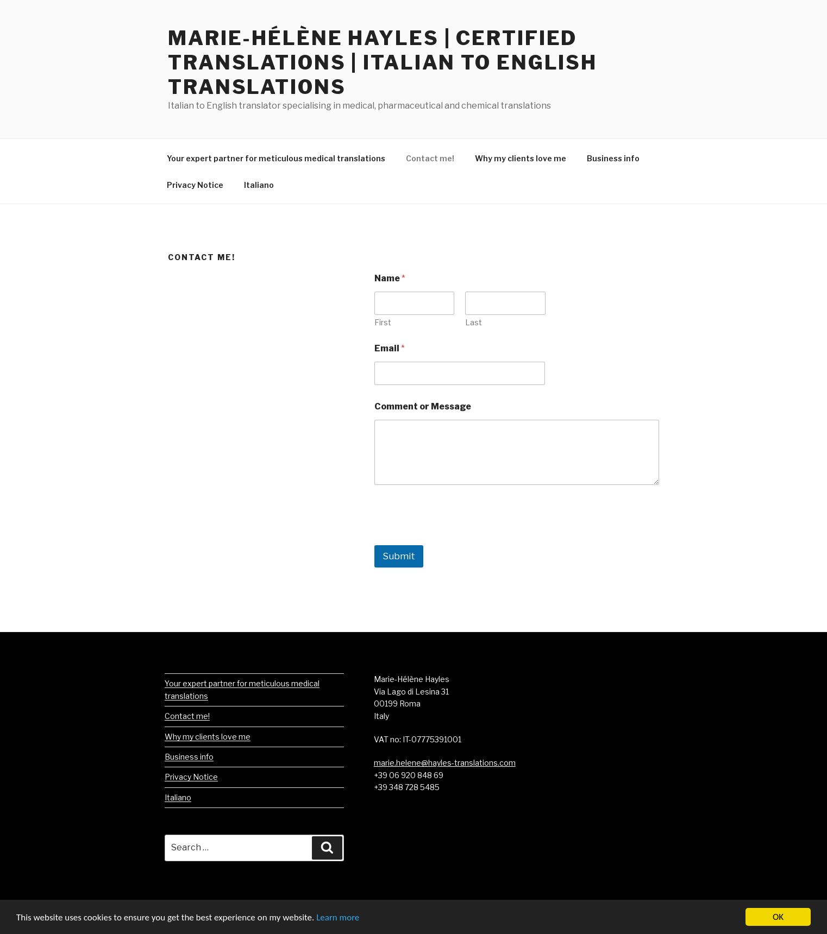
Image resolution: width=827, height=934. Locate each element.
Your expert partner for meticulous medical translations (276, 158)
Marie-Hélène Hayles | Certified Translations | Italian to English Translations (382, 62)
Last (473, 322)
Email (389, 348)
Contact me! (430, 158)
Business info (613, 158)
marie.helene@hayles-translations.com (445, 762)
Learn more (337, 918)
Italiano (259, 185)
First (382, 322)
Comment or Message (422, 406)
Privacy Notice (195, 185)
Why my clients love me (520, 158)
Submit (399, 556)
